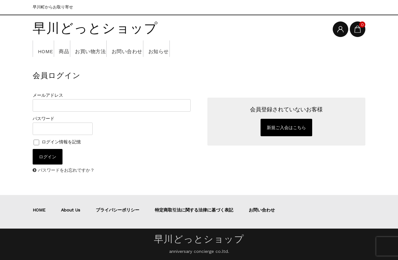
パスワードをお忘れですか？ (66, 170)
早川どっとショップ (95, 28)
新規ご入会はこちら (286, 127)
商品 (74, 48)
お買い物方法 (110, 48)
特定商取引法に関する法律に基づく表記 (194, 209)
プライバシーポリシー (117, 209)
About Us (70, 209)
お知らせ (197, 48)
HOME (47, 48)
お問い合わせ (156, 48)
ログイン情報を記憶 (57, 141)
